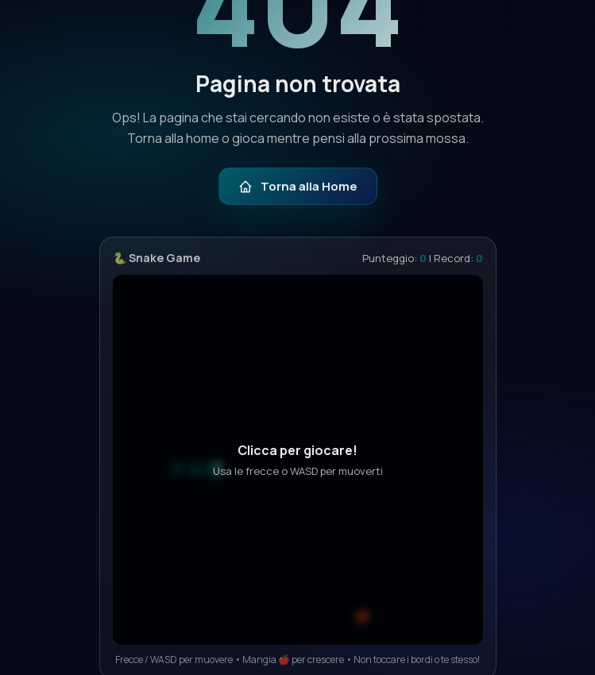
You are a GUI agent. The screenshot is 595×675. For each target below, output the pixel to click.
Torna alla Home (297, 186)
